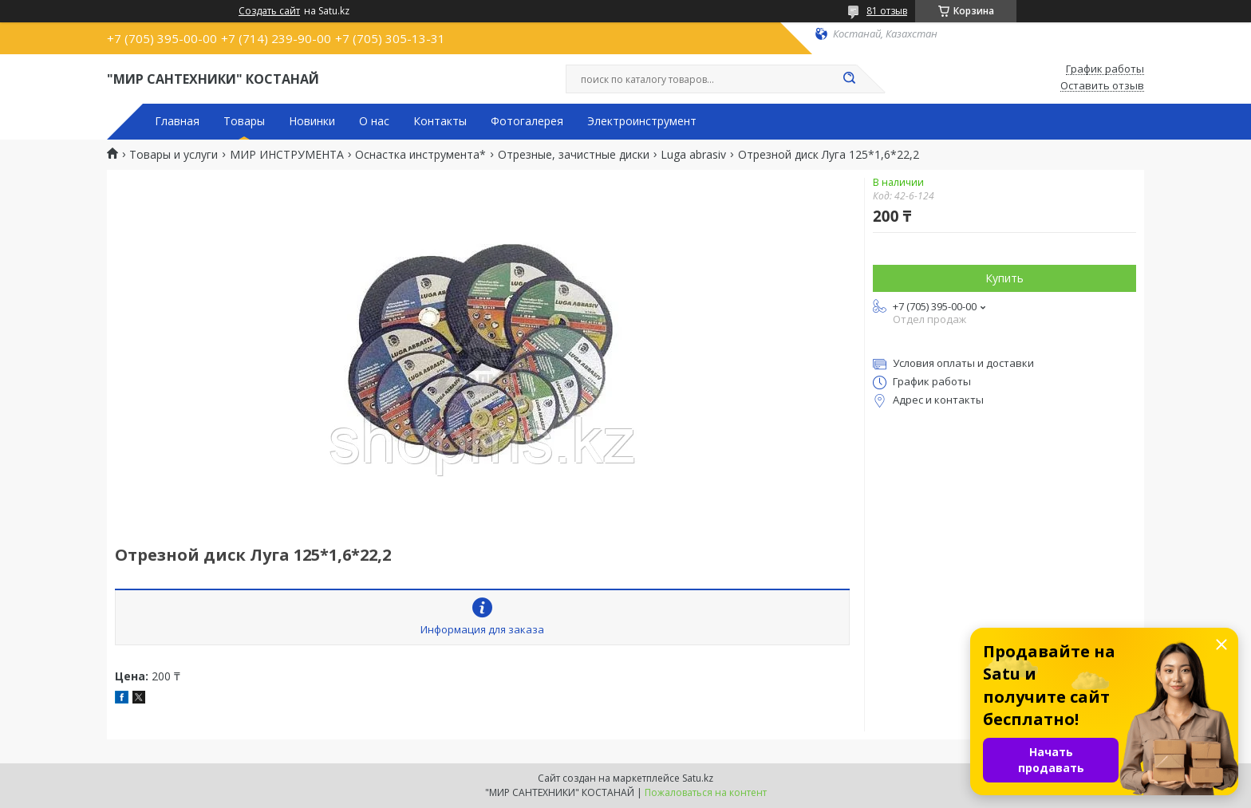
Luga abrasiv (693, 155)
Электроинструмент (642, 121)
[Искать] (849, 79)
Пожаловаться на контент (706, 792)
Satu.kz (697, 778)
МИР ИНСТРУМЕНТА (287, 155)
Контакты (440, 121)
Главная (177, 121)
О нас (374, 121)
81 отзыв (886, 11)
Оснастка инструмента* (420, 155)
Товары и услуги (173, 155)
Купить (1004, 278)
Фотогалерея (527, 121)
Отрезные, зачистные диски (573, 155)
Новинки (312, 121)
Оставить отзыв (1102, 86)
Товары (244, 121)
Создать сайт (269, 11)
